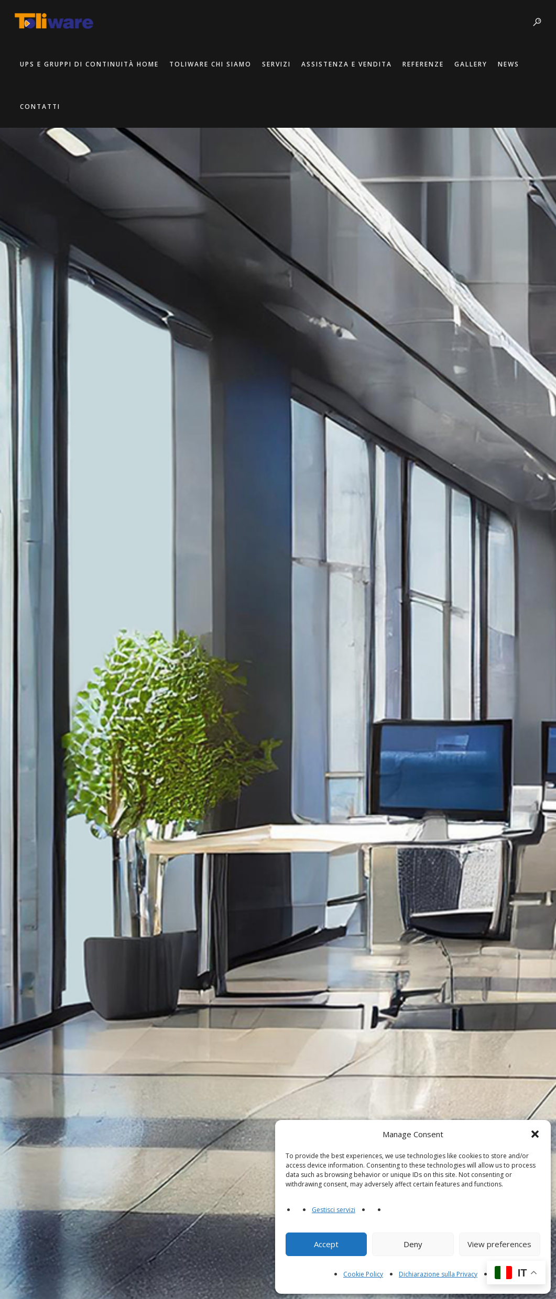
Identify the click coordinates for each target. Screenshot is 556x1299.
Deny (413, 1244)
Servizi (277, 64)
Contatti (41, 106)
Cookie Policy (363, 1274)
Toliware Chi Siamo (211, 64)
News (509, 64)
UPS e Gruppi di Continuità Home (90, 64)
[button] (535, 1134)
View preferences (499, 1244)
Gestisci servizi (333, 1209)
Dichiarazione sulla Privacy (438, 1274)
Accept (326, 1244)
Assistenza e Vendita (347, 64)
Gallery (471, 64)
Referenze (424, 64)
